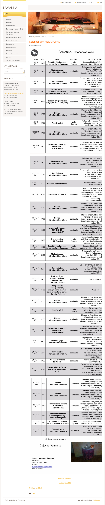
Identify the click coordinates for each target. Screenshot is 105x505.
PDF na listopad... (65, 478)
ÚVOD (31, 37)
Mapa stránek (81, 2)
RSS (92, 2)
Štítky (31, 488)
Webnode (96, 500)
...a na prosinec (65, 483)
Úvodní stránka (67, 2)
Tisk (100, 2)
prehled (39, 488)
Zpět (33, 493)
